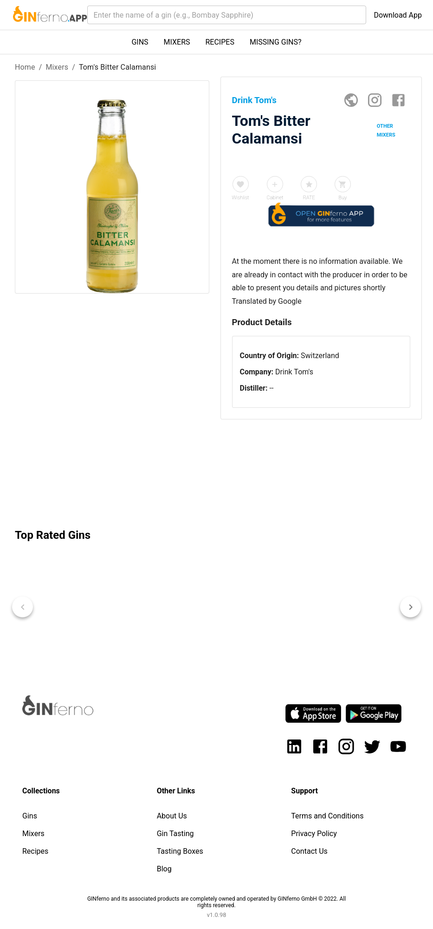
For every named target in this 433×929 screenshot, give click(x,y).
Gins (29, 815)
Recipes (35, 851)
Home (25, 67)
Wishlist (240, 198)
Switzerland (320, 355)
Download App (398, 15)
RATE (309, 198)
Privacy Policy (314, 833)
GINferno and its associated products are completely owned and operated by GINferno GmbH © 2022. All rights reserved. (216, 902)
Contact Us (309, 851)
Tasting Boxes (180, 851)
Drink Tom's (294, 371)
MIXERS (177, 42)
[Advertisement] (112, 439)
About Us (172, 815)
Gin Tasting (175, 833)
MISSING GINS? (276, 42)
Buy (342, 198)
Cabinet (274, 198)
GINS (139, 42)
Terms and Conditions (327, 815)
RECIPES (220, 42)
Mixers (56, 67)
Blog (164, 868)
